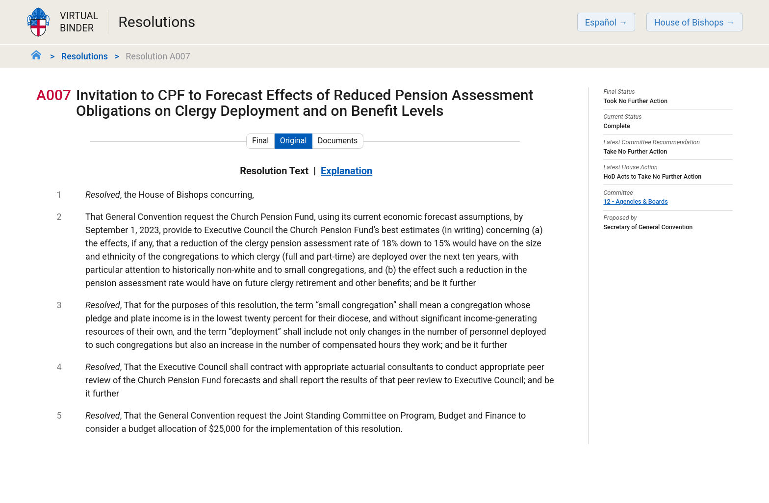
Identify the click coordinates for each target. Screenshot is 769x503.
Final (260, 140)
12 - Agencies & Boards (635, 201)
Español (600, 22)
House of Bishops (689, 22)
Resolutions (84, 56)
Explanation (346, 171)
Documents (338, 140)
